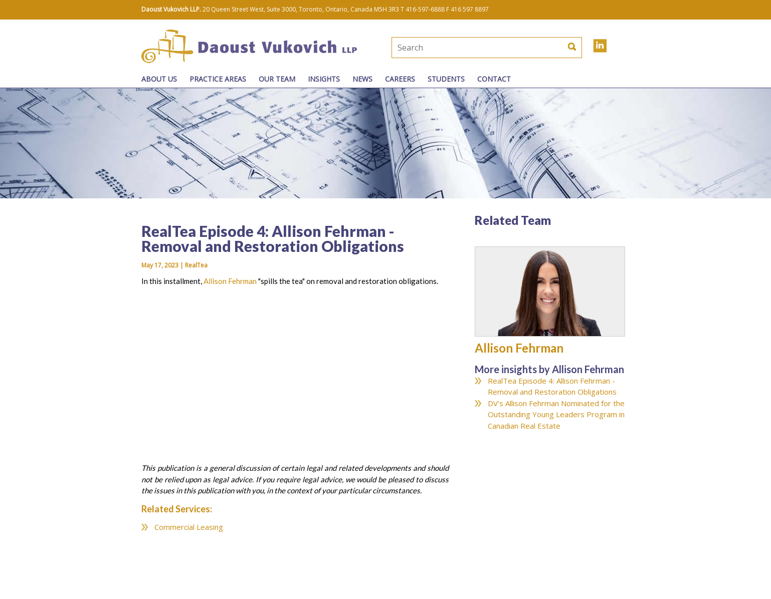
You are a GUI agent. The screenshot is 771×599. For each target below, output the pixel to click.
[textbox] (453, 47)
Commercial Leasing (188, 527)
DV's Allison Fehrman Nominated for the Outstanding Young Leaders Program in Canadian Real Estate (556, 414)
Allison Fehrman (230, 280)
